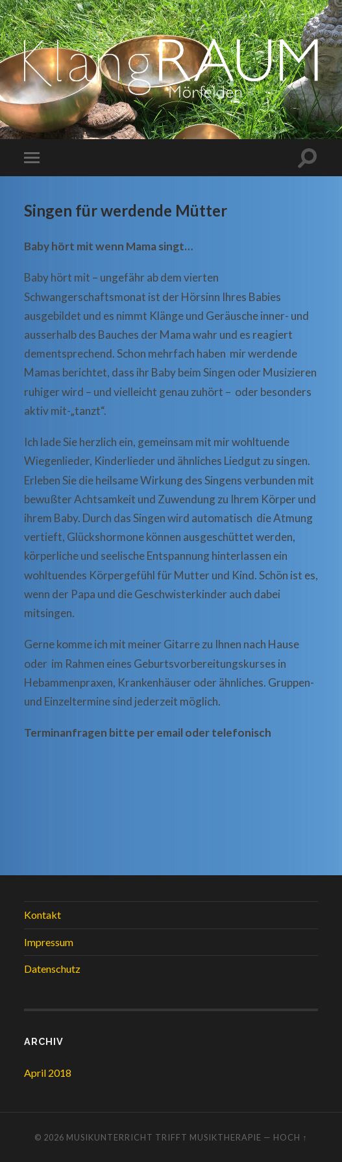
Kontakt (42, 914)
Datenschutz (52, 968)
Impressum (48, 942)
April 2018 (47, 1072)
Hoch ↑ (290, 1137)
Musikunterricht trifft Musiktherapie (164, 1137)
